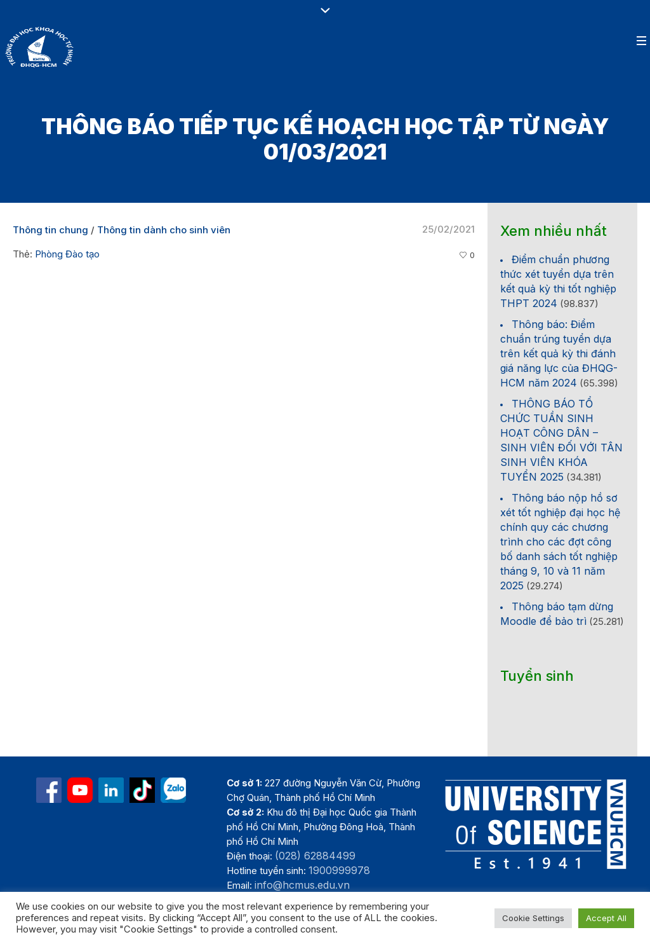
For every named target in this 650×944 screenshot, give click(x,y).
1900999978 (339, 870)
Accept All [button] (606, 918)
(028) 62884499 (315, 855)
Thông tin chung (50, 230)
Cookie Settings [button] (533, 918)
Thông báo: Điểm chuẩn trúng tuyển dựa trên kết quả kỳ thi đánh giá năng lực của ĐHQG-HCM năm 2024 (559, 353)
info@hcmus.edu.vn (302, 885)
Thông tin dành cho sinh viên (163, 230)
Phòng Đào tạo (67, 254)
